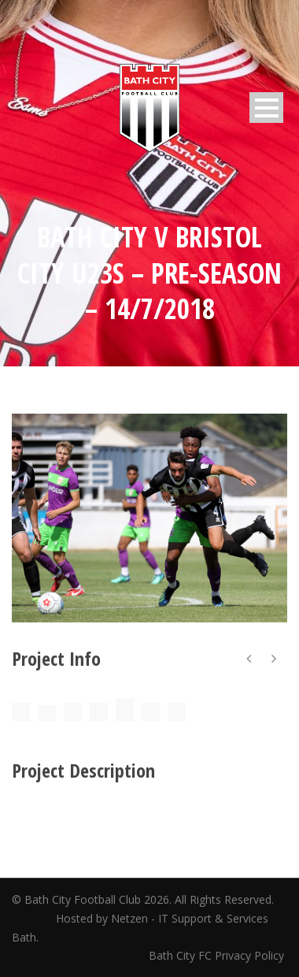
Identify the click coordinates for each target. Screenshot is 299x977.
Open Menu (266, 107)
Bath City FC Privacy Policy (218, 955)
